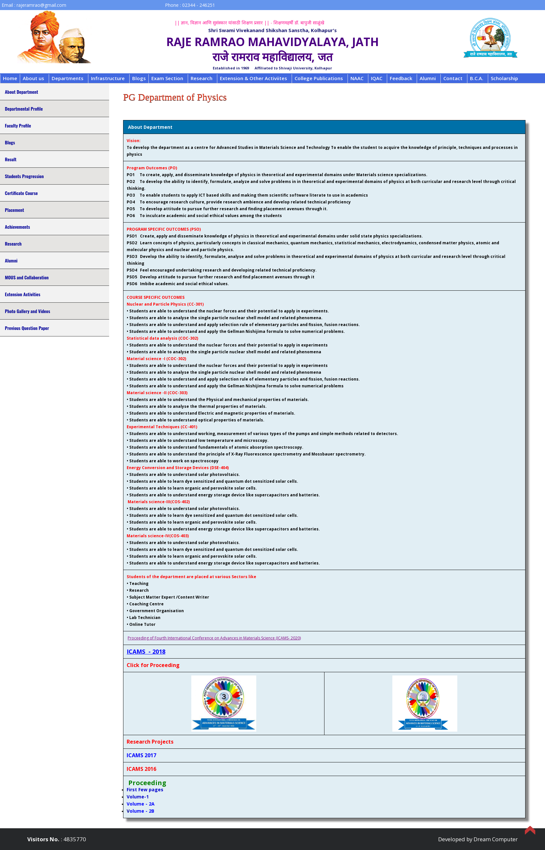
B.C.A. (476, 78)
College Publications (319, 78)
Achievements (17, 226)
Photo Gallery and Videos (27, 311)
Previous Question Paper (27, 327)
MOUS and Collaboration (27, 277)
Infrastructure (108, 78)
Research (201, 78)
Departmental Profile (24, 108)
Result (10, 159)
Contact (453, 78)
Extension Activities (22, 294)
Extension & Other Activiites (253, 78)
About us (33, 78)
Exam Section (167, 78)
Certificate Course (21, 192)
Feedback (401, 78)
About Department (21, 91)
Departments (67, 78)
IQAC (376, 78)
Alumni (428, 78)
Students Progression (24, 176)
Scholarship (504, 78)
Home (10, 78)
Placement (14, 209)
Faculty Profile (18, 125)
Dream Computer (496, 839)
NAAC (356, 78)
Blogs (139, 78)
